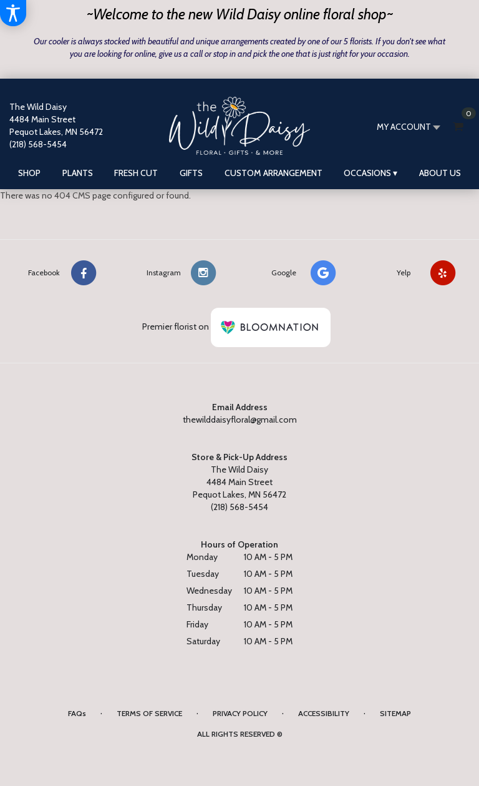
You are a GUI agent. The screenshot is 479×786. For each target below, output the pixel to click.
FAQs (77, 713)
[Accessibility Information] (13, 13)
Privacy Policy (240, 713)
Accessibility (323, 713)
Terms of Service (149, 713)
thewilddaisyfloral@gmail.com (240, 419)
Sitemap (395, 713)
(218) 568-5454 (38, 144)
